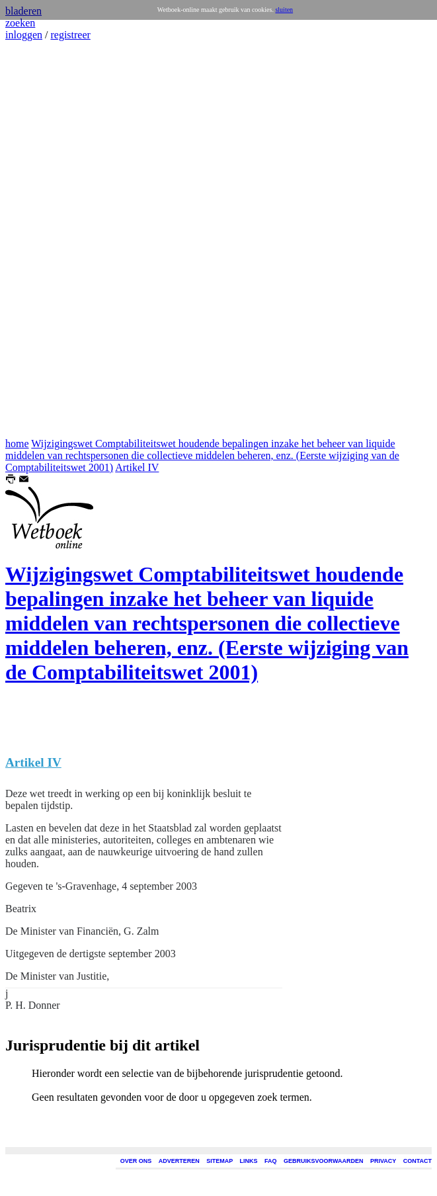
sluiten (284, 9)
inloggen (23, 34)
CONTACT (417, 1161)
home (17, 443)
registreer (70, 34)
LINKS (249, 1161)
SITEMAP (219, 1161)
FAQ (270, 1161)
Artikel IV (137, 467)
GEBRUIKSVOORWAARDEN (323, 1161)
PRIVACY (383, 1161)
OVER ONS (136, 1161)
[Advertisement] (45, 239)
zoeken (20, 22)
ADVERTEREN (179, 1161)
